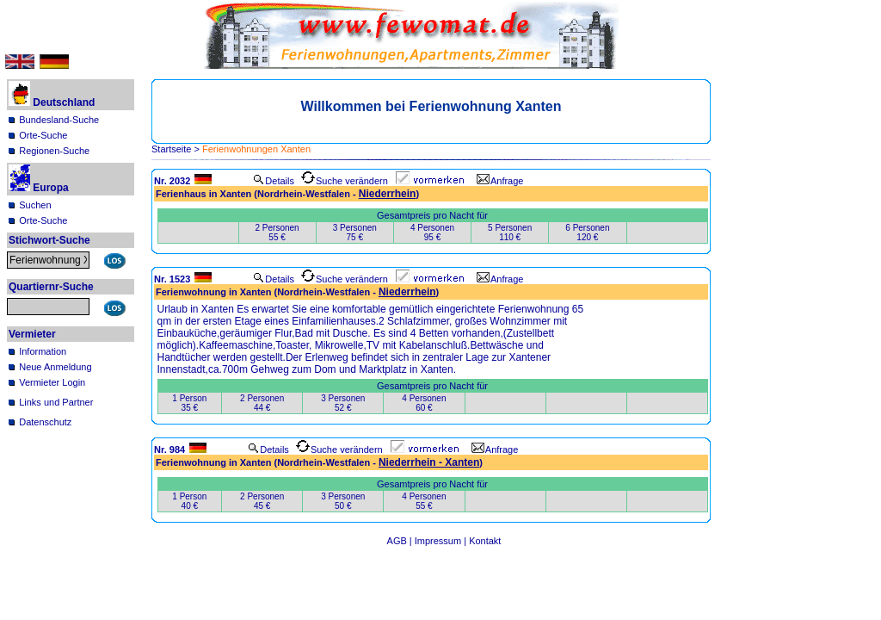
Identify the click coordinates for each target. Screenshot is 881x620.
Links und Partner (56, 402)
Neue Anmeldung (55, 367)
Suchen (35, 205)
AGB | (401, 541)
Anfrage (500, 181)
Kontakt (485, 541)
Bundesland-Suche (59, 120)
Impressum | (442, 541)
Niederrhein (387, 194)
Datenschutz (45, 422)
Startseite (171, 149)
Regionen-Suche (54, 151)
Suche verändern (344, 181)
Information (42, 351)
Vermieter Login (52, 382)
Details (273, 181)
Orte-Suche (43, 135)
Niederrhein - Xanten (429, 462)
